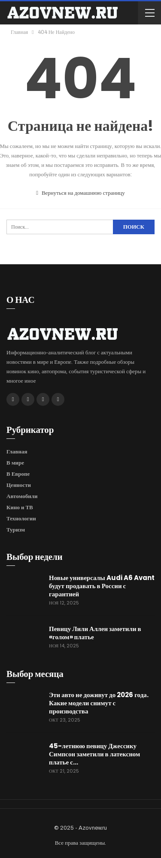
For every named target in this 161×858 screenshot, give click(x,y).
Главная (16, 451)
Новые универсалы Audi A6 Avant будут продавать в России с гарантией (102, 585)
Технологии (21, 518)
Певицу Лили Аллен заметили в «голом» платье (95, 632)
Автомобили (22, 496)
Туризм (15, 530)
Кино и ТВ (19, 507)
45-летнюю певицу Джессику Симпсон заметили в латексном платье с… (94, 754)
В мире (15, 463)
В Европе (18, 474)
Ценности (18, 485)
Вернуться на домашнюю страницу (80, 193)
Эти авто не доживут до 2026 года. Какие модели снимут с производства (99, 703)
